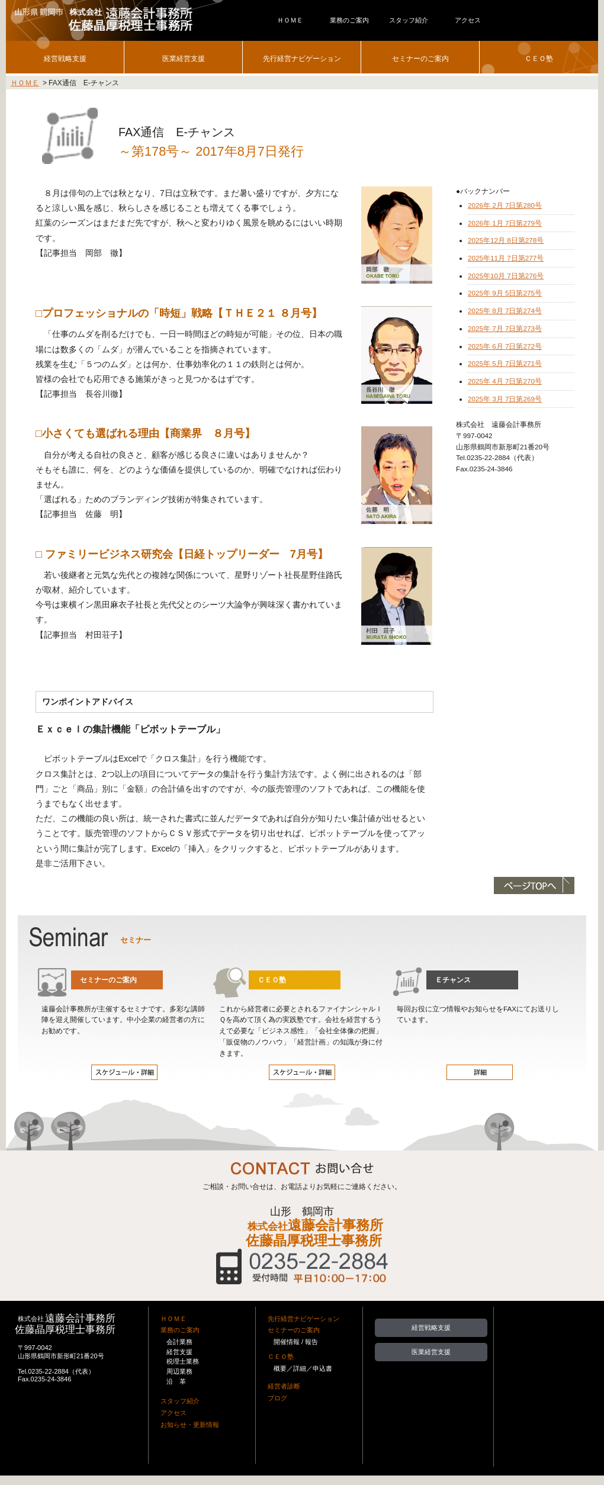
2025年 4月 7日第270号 (505, 381)
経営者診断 (284, 1386)
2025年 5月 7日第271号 (505, 363)
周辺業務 (179, 1371)
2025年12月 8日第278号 (506, 240)
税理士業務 (182, 1361)
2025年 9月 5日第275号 (505, 293)
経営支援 (179, 1351)
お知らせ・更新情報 (189, 1424)
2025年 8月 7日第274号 (505, 310)
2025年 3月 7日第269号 (505, 399)
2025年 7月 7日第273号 (505, 328)
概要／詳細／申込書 (303, 1368)
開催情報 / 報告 (296, 1341)
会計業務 (179, 1341)
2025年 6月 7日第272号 (505, 346)
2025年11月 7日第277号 (506, 258)
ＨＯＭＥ (25, 83)
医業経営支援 (183, 58)
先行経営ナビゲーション (302, 58)
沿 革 (176, 1381)
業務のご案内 (180, 1329)
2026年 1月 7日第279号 (505, 223)
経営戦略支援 (65, 58)
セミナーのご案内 (420, 58)
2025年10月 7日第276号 (506, 275)
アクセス (173, 1412)
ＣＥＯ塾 (539, 58)
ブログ (277, 1398)
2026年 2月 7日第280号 (505, 205)
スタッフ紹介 (180, 1400)
